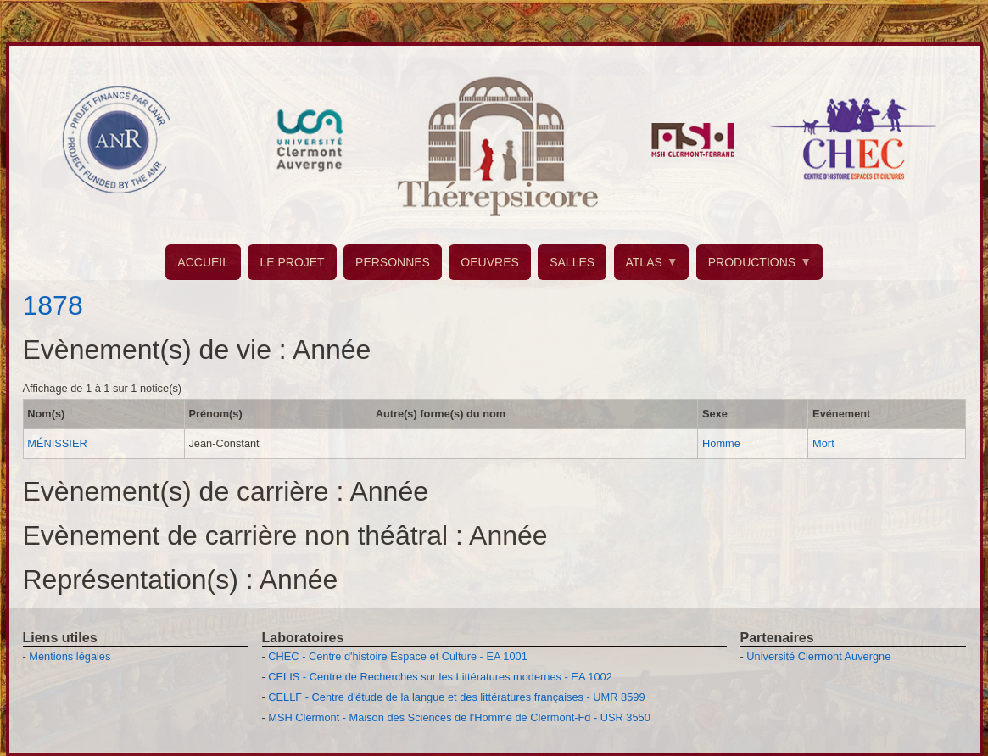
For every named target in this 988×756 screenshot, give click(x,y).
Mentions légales (69, 656)
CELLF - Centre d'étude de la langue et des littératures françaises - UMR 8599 (456, 697)
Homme (721, 443)
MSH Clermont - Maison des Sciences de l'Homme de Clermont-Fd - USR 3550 (459, 717)
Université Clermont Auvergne (818, 656)
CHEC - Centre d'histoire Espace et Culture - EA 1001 (397, 656)
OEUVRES (489, 262)
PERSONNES (392, 262)
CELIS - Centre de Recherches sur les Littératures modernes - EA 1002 (439, 676)
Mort (823, 443)
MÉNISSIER (57, 443)
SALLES (572, 262)
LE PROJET (292, 262)
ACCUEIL (203, 262)
